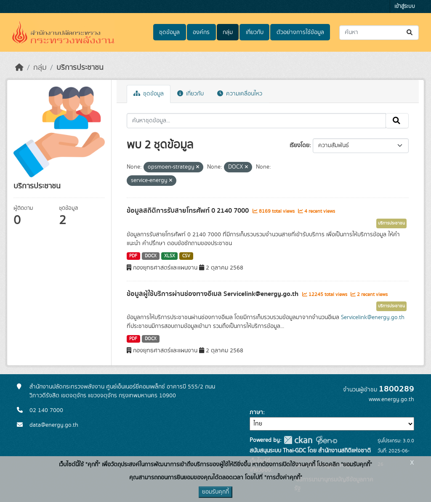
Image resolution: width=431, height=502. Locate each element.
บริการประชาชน (80, 67)
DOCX (151, 256)
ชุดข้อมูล (169, 32)
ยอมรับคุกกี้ (215, 492)
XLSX (169, 256)
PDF (133, 256)
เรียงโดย (299, 145)
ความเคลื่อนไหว (239, 94)
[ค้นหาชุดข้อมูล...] (379, 32)
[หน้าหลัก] (19, 67)
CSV (186, 256)
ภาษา (256, 412)
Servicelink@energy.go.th (372, 317)
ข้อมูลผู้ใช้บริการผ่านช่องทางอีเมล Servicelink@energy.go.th (213, 293)
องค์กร (201, 32)
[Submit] (410, 32)
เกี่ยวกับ (254, 32)
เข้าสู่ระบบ (404, 7)
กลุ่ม (228, 32)
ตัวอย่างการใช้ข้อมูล (300, 32)
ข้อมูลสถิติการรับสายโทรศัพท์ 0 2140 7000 (188, 210)
